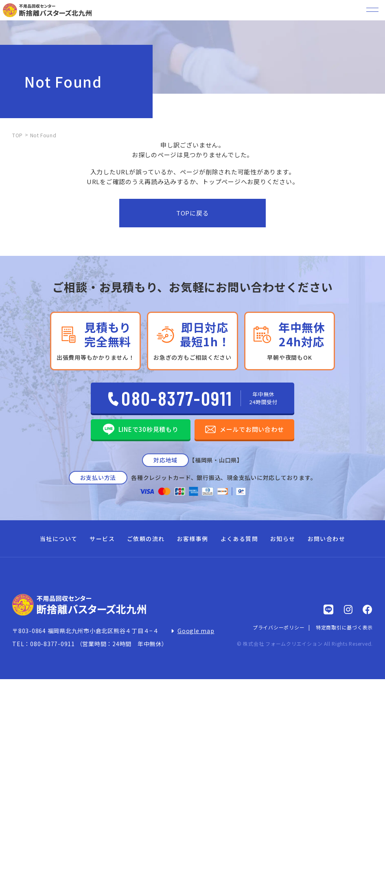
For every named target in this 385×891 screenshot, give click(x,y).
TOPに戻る (192, 213)
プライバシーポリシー (279, 627)
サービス (102, 539)
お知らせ (282, 539)
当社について (58, 539)
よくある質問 (239, 539)
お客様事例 (192, 539)
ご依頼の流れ (145, 539)
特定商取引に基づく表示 (344, 627)
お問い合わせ (326, 539)
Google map (195, 631)
